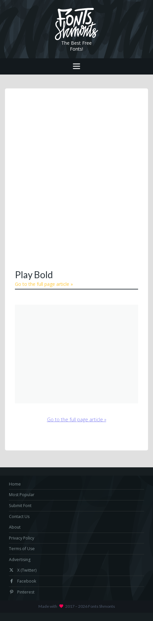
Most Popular (21, 494)
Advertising (19, 559)
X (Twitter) (22, 570)
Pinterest (21, 592)
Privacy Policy (21, 538)
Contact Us (19, 516)
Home (15, 484)
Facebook (22, 581)
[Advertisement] (76, 178)
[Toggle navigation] (76, 66)
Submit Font (20, 505)
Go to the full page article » (44, 284)
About (15, 527)
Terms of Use (22, 548)
